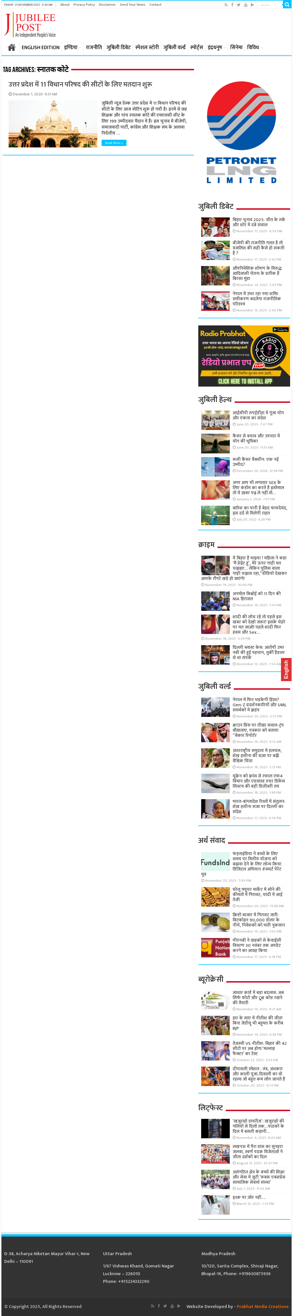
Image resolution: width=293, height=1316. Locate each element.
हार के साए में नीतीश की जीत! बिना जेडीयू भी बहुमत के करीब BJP (258, 1023)
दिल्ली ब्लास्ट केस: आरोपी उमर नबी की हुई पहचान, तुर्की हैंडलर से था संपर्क (259, 653)
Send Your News (132, 4)
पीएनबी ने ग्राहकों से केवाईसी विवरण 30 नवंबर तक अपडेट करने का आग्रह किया (257, 946)
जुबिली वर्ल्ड (174, 47)
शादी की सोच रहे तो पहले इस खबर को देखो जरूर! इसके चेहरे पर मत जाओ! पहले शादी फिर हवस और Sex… (259, 624)
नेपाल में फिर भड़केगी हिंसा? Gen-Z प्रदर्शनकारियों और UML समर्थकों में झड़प (259, 705)
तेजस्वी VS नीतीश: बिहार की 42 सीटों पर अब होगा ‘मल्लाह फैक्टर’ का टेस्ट (260, 1049)
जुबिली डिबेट (118, 47)
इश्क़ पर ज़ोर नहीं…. (249, 1197)
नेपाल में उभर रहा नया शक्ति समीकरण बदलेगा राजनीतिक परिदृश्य (257, 299)
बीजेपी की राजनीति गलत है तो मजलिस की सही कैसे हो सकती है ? (258, 248)
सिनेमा (236, 47)
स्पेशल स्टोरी (147, 47)
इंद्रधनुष (215, 47)
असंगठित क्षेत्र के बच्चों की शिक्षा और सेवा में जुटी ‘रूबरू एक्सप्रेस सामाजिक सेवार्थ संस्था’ (259, 1177)
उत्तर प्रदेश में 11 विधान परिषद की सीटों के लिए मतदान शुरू (80, 84)
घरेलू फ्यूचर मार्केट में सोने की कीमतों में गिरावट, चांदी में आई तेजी (257, 895)
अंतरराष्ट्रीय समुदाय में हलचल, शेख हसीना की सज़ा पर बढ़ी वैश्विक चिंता (257, 756)
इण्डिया (71, 47)
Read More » (114, 143)
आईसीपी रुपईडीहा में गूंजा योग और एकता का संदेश (258, 415)
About (65, 4)
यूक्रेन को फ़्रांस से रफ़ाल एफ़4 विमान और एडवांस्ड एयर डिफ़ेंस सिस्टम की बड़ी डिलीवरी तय (259, 781)
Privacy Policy (84, 4)
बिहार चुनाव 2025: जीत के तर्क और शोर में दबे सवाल (259, 222)
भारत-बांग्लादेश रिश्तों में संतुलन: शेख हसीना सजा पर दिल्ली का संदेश (259, 807)
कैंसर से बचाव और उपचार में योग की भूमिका (256, 438)
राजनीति (94, 47)
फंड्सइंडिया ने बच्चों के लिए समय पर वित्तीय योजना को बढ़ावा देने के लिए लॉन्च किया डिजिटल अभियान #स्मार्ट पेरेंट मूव (241, 864)
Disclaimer (107, 4)
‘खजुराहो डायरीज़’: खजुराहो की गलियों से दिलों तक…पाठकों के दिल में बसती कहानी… (258, 1126)
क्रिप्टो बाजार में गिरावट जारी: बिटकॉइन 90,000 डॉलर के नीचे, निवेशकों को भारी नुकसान (259, 920)
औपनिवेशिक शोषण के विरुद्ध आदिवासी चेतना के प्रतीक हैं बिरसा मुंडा (257, 274)
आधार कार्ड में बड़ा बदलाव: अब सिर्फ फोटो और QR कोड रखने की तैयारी (258, 998)
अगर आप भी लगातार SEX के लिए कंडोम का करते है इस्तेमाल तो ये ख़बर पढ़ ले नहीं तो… (258, 488)
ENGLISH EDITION (41, 47)
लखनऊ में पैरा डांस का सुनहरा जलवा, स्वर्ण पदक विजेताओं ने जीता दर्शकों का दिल (258, 1152)
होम (11, 47)
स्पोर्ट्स (196, 47)
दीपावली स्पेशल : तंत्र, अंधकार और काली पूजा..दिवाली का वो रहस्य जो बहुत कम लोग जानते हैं (259, 1074)
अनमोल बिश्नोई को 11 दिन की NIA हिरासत (257, 596)
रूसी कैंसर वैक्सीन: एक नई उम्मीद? (256, 462)
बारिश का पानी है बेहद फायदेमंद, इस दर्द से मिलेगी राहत (260, 510)
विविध (253, 47)
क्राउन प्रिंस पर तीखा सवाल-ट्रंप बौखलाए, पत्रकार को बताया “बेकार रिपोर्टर (258, 730)
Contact (155, 4)
